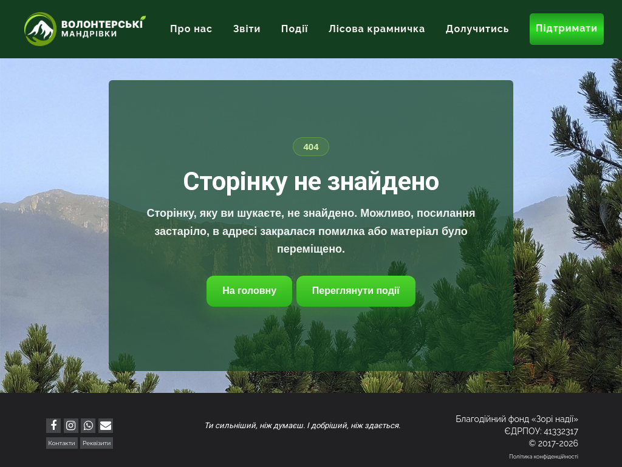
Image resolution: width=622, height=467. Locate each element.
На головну (249, 290)
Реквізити (97, 443)
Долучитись (477, 29)
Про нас (191, 29)
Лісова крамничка (377, 29)
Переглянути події (356, 290)
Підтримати (567, 28)
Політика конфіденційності (543, 457)
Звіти (247, 29)
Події (295, 29)
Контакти (62, 443)
